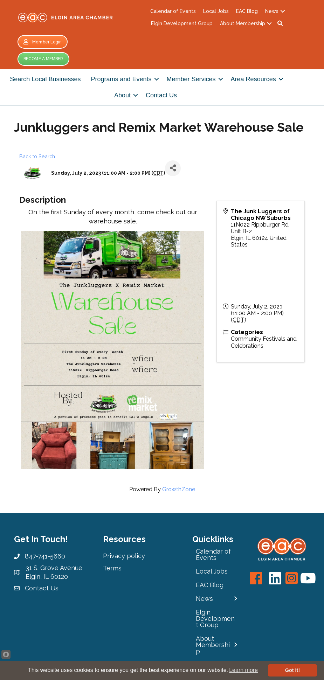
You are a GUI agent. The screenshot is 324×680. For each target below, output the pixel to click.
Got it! (292, 670)
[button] (280, 23)
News (271, 11)
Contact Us (161, 95)
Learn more (243, 670)
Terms (112, 568)
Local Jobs (216, 11)
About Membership (242, 23)
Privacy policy (124, 556)
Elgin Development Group (182, 23)
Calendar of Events (173, 11)
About (122, 95)
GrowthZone (178, 489)
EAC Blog (247, 11)
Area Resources (253, 79)
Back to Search (37, 156)
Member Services (191, 79)
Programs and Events (121, 79)
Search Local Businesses (45, 79)
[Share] (173, 168)
